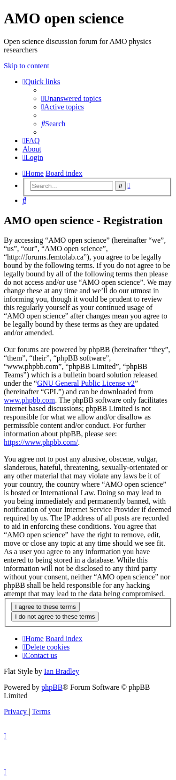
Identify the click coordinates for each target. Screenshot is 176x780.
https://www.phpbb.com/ (41, 442)
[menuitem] (71, 98)
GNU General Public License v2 (86, 383)
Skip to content (26, 66)
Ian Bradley (61, 671)
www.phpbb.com (29, 400)
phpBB (51, 687)
